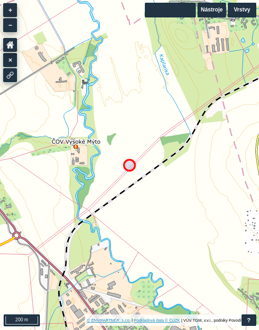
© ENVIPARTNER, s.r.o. (109, 320)
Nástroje (212, 9)
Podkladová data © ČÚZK (157, 320)
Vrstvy (242, 9)
